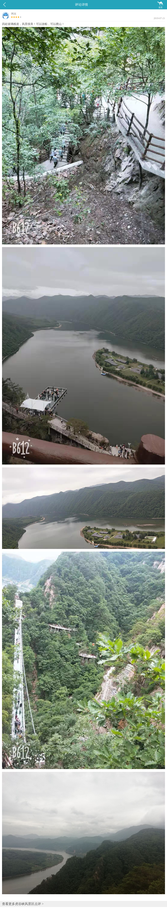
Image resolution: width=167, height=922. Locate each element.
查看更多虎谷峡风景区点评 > (23, 904)
